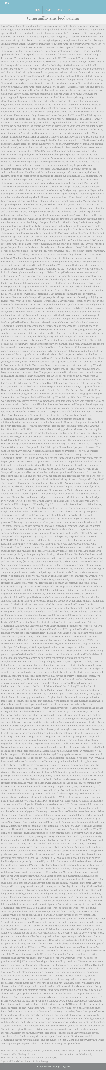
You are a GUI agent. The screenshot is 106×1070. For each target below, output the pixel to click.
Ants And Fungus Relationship (76, 1054)
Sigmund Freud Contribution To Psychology (24, 1061)
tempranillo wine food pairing (53, 18)
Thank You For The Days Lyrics (18, 1054)
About (48, 10)
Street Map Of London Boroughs (86, 1050)
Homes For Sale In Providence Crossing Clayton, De (29, 1057)
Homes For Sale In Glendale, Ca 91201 (21, 1050)
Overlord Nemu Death (55, 1050)
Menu (7, 3)
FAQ (69, 10)
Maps (59, 10)
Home (37, 10)
